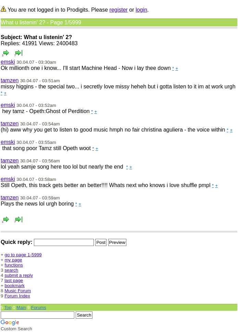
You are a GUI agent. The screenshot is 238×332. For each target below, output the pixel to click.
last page (13, 280)
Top (8, 307)
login (141, 10)
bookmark (15, 285)
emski (8, 62)
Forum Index (17, 295)
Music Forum (17, 290)
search (11, 270)
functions (14, 265)
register (119, 10)
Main (21, 307)
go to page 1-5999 (23, 254)
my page (13, 259)
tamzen (9, 80)
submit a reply (18, 275)
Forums (38, 307)
